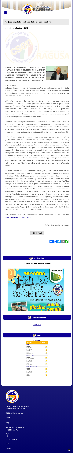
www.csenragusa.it (12, 217)
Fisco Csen (37, 325)
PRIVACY (9, 417)
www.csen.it (26, 217)
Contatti (8, 449)
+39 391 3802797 (11, 439)
